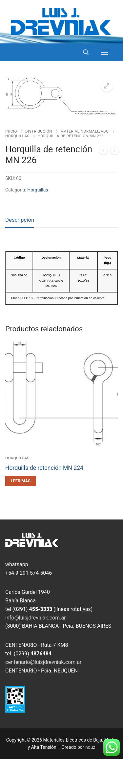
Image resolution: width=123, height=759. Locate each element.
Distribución (38, 131)
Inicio (11, 131)
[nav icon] (104, 52)
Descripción (19, 219)
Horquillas (17, 136)
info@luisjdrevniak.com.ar (35, 618)
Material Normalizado (84, 131)
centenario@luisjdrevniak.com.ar (43, 662)
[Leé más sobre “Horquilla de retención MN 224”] (20, 481)
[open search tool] (86, 52)
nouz (90, 747)
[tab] (19, 220)
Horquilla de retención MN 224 (44, 468)
